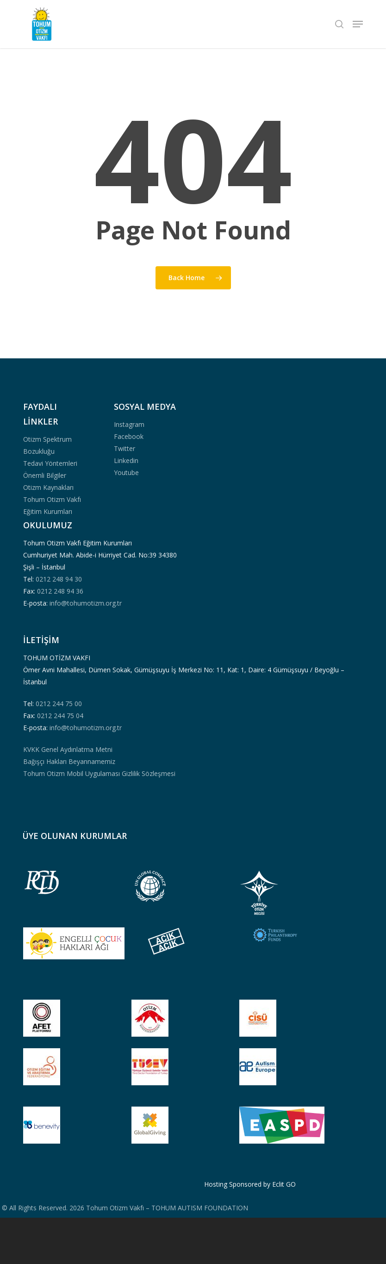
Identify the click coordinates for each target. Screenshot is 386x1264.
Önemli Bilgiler (44, 475)
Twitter (124, 448)
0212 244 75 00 (59, 703)
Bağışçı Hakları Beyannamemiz (69, 761)
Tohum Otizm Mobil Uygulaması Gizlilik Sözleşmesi (99, 773)
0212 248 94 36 (60, 591)
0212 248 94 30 (59, 579)
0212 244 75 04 (60, 715)
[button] (358, 24)
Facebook (128, 436)
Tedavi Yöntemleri (50, 463)
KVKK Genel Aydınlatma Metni (67, 749)
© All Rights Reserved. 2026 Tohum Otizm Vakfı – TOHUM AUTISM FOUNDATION (124, 1207)
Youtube (126, 472)
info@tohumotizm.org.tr (86, 603)
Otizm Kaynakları (48, 487)
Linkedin (126, 460)
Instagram (129, 424)
